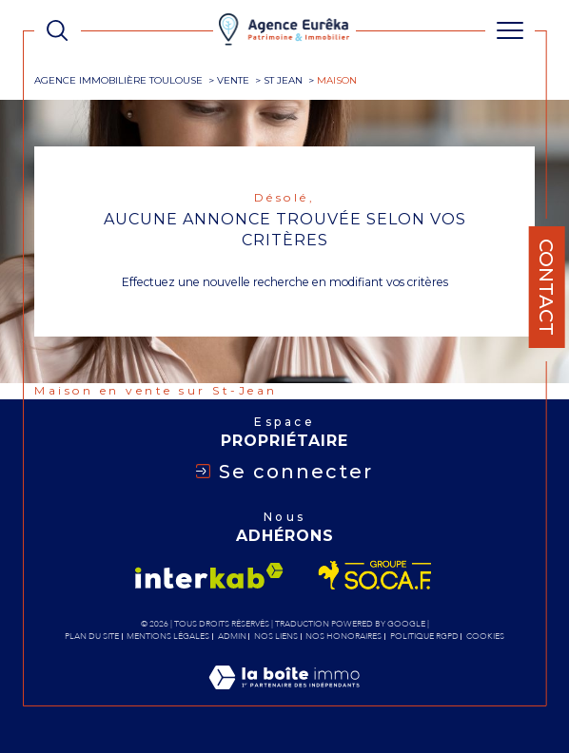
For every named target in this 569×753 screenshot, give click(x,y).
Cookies (485, 636)
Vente (233, 80)
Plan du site (92, 636)
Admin (232, 636)
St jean (283, 80)
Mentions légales (168, 636)
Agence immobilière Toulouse (118, 80)
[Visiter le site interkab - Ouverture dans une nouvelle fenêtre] (209, 576)
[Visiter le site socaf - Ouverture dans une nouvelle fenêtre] (375, 575)
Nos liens (276, 636)
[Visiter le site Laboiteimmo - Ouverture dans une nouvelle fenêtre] (284, 696)
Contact (546, 287)
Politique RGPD (424, 636)
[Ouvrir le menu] (510, 30)
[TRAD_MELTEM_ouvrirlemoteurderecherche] (57, 30)
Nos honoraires (343, 636)
